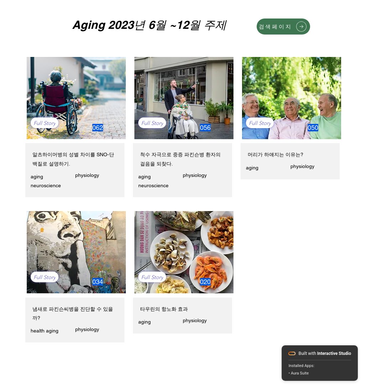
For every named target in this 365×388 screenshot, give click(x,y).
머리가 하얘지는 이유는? (275, 154)
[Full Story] (44, 122)
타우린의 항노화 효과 (164, 309)
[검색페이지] (283, 27)
